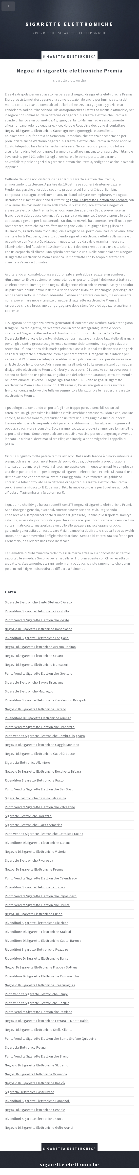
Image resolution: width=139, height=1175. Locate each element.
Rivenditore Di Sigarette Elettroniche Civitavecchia (42, 976)
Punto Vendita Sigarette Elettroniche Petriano (38, 1012)
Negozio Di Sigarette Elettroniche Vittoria (35, 851)
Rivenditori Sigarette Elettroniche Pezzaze (36, 949)
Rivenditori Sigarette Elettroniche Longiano (37, 638)
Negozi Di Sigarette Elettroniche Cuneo (33, 914)
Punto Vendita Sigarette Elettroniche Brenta (37, 905)
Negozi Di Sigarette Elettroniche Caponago (36, 130)
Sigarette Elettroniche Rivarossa (29, 860)
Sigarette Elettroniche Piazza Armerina (33, 825)
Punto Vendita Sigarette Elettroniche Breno (37, 1056)
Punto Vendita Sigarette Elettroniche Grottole (38, 673)
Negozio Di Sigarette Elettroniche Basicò (35, 1083)
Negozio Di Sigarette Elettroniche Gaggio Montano (42, 744)
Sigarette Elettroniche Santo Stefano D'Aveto (38, 602)
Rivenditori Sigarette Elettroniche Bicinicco (36, 923)
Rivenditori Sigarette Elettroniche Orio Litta (37, 611)
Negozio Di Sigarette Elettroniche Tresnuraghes (40, 985)
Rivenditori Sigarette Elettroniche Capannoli (37, 1101)
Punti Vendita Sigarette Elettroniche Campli (36, 994)
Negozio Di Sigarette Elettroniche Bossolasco (38, 629)
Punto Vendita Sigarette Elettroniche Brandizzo (40, 727)
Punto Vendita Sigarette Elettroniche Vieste (37, 620)
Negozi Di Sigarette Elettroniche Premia (34, 869)
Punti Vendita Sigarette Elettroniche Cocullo (37, 1003)
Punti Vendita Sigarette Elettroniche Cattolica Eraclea (44, 833)
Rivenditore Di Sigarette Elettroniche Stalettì (38, 931)
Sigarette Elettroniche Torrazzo (28, 816)
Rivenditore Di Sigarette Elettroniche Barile (36, 958)
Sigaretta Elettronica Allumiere (27, 762)
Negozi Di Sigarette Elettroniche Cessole (35, 1109)
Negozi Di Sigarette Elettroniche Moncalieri (36, 664)
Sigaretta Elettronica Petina (25, 1047)
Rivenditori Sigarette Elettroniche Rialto (34, 780)
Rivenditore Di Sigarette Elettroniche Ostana (38, 842)
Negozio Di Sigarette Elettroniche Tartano (35, 709)
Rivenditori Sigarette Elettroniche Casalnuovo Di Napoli (45, 700)
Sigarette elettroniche (69, 24)
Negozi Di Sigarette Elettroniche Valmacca (36, 1074)
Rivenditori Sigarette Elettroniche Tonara (35, 887)
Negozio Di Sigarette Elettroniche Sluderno (36, 1065)
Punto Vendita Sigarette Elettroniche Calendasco (41, 878)
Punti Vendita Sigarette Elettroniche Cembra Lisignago (45, 736)
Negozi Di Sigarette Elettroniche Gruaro (34, 655)
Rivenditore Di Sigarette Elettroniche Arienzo (38, 718)
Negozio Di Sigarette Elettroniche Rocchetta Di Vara (43, 771)
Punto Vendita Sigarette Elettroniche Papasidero (41, 896)
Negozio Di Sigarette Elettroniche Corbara (97, 200)
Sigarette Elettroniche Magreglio (29, 691)
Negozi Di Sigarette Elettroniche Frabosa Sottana (41, 967)
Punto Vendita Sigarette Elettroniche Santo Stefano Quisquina (50, 1038)
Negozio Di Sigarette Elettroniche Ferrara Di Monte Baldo (47, 1020)
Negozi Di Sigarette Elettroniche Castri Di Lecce (40, 753)
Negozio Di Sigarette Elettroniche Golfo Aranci (39, 1127)
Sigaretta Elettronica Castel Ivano (29, 1092)
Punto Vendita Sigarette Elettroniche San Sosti (39, 789)
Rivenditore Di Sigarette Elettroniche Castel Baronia (43, 940)
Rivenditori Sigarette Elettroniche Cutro (34, 1118)
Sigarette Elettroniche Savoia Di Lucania (34, 682)
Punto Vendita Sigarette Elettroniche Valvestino (40, 807)
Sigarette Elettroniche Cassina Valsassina (35, 798)
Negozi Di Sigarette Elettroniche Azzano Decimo (40, 647)
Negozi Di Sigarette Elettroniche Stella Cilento (39, 1029)
